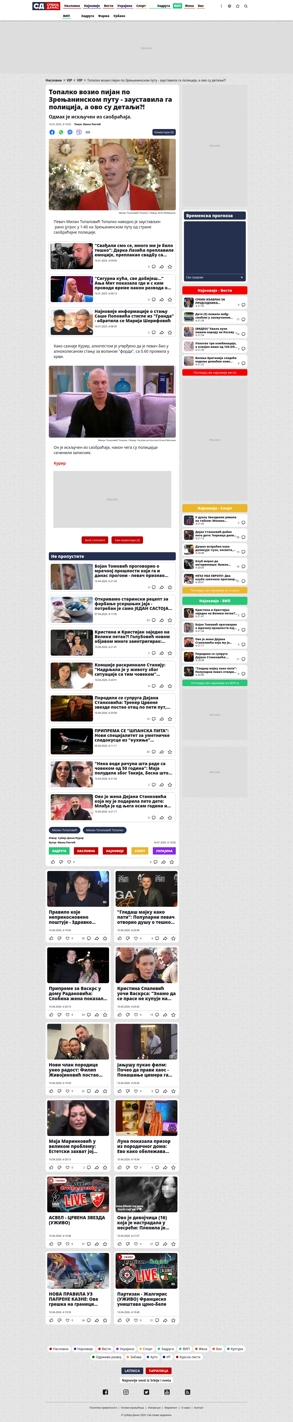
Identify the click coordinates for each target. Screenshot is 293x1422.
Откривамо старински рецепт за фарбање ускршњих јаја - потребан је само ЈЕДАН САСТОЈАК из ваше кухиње (133, 604)
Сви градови (194, 277)
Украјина (124, 6)
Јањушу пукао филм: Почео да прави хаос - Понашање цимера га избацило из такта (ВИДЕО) (146, 1058)
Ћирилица (158, 1371)
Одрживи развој (108, 1357)
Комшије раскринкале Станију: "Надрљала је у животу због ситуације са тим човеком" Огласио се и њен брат (130, 670)
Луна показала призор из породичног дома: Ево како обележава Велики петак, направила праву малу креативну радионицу (146, 1135)
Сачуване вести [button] (238, 6)
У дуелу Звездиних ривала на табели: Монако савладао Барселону (214, 520)
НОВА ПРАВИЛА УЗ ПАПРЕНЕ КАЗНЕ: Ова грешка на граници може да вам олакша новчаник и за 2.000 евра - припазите (78, 1287)
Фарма (103, 16)
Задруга (163, 6)
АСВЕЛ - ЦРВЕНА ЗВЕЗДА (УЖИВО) (78, 1211)
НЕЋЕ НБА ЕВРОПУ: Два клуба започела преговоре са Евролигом (214, 578)
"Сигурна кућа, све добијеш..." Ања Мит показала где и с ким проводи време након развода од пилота (132, 283)
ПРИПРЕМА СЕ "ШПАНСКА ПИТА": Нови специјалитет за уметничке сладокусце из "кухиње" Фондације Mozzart (132, 735)
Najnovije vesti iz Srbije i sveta (146, 1380)
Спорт (141, 6)
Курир (60, 463)
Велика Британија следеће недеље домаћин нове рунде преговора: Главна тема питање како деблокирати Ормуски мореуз (214, 361)
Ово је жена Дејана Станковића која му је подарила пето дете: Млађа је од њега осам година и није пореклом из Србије (131, 801)
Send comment (95, 540)
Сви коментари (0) (127, 540)
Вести (108, 6)
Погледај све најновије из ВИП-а (215, 683)
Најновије (92, 6)
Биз (201, 6)
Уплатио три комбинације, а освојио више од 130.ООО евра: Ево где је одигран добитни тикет (214, 346)
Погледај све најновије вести (215, 372)
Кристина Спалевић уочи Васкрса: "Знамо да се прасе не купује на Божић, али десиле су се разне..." (146, 982)
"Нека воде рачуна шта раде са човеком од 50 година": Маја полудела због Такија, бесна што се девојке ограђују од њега (131, 768)
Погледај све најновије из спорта (214, 590)
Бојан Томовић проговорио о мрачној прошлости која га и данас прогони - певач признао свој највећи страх (130, 571)
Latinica (132, 1371)
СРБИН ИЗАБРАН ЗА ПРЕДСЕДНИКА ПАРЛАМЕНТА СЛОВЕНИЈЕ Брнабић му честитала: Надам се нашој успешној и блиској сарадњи (214, 302)
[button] (221, 6)
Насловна (72, 6)
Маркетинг (171, 1407)
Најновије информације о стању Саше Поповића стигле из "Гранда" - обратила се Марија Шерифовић (134, 316)
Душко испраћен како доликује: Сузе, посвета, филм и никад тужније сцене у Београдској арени (214, 549)
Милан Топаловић (64, 830)
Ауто (153, 1357)
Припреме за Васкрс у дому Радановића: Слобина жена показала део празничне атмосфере (78, 982)
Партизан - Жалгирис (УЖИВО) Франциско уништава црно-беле (146, 1287)
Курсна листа (190, 1357)
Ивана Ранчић (92, 124)
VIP (69, 80)
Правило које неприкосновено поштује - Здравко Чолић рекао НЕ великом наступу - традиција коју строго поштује (78, 906)
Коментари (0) (164, 132)
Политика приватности (103, 1407)
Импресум (154, 1407)
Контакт (198, 1407)
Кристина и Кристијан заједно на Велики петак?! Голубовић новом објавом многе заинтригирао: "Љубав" (132, 637)
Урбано (119, 16)
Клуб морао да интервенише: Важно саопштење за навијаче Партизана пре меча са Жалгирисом (214, 564)
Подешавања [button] (229, 6)
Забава (135, 1357)
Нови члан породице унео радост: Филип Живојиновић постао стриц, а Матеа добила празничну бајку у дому (78, 1058)
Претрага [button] (246, 6)
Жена (189, 6)
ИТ (168, 1357)
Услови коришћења (132, 1407)
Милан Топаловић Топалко (104, 830)
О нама (185, 1407)
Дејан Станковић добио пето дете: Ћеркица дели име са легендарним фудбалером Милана (214, 534)
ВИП (177, 6)
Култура (237, 1349)
